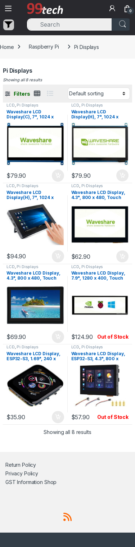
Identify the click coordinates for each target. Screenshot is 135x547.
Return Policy (20, 465)
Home (7, 47)
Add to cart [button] (58, 175)
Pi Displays (27, 105)
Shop (50, 482)
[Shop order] (99, 93)
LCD (10, 105)
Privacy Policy (21, 473)
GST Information (24, 482)
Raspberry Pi (44, 47)
